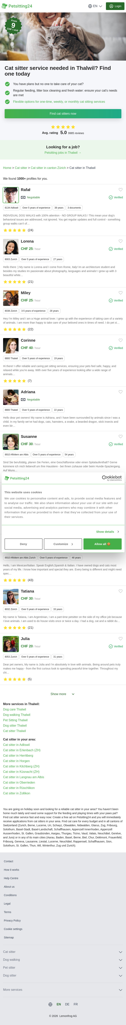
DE (67, 1004)
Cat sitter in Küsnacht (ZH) (21, 771)
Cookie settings (13, 929)
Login (115, 6)
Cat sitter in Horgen (16, 761)
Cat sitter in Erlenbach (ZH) (22, 750)
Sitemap (9, 937)
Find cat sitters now (63, 113)
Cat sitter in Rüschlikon (19, 788)
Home (7, 167)
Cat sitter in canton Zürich (48, 167)
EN (95, 6)
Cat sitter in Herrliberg (18, 755)
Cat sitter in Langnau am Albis (23, 777)
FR (76, 1004)
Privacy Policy (12, 920)
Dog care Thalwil (14, 709)
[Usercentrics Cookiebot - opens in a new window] (105, 478)
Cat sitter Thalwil (14, 731)
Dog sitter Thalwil (15, 725)
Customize (63, 543)
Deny (23, 543)
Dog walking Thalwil (16, 714)
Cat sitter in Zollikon (16, 793)
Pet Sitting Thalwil (15, 720)
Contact (8, 861)
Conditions (10, 895)
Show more (63, 694)
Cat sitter (21, 167)
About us (9, 886)
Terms (7, 912)
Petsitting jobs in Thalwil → (63, 152)
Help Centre (11, 878)
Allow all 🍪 (102, 543)
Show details (105, 531)
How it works (11, 869)
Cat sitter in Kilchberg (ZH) (21, 766)
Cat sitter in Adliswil (16, 744)
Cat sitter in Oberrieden (19, 782)
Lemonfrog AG (68, 1015)
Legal (7, 903)
